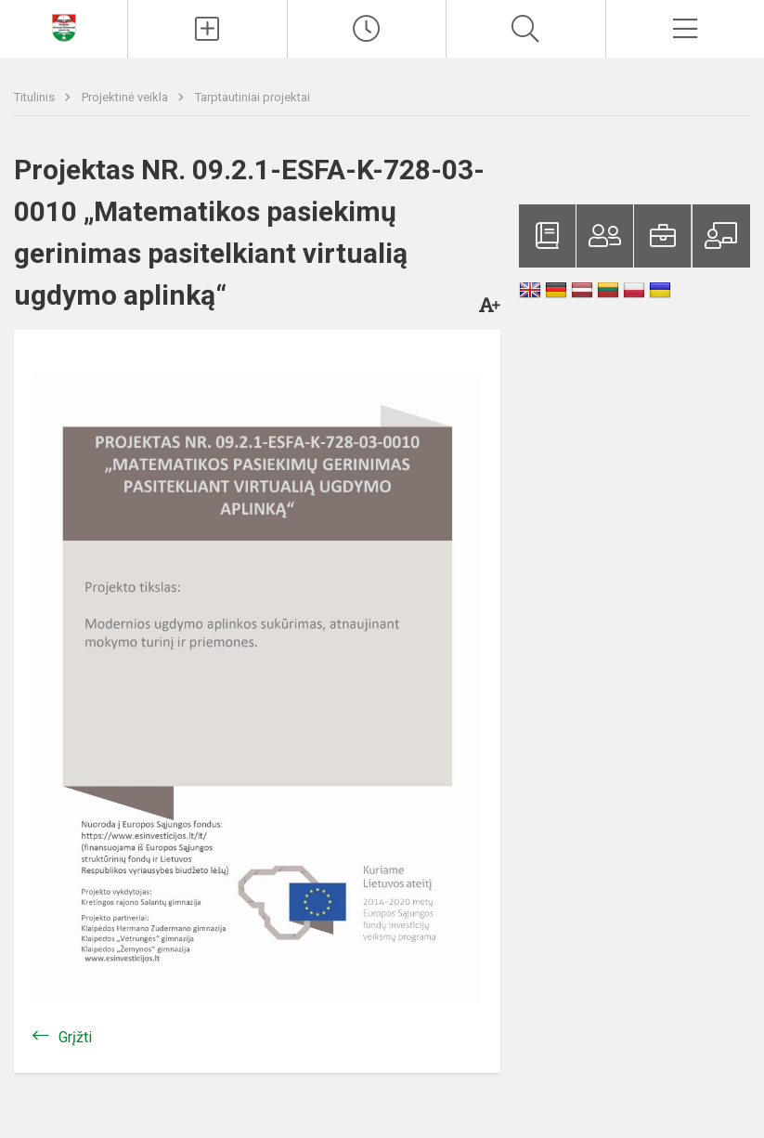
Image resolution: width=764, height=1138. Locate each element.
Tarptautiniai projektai (252, 97)
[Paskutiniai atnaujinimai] (367, 29)
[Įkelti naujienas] (207, 29)
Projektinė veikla (126, 97)
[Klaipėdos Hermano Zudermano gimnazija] (64, 26)
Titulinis (36, 97)
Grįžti (75, 1037)
